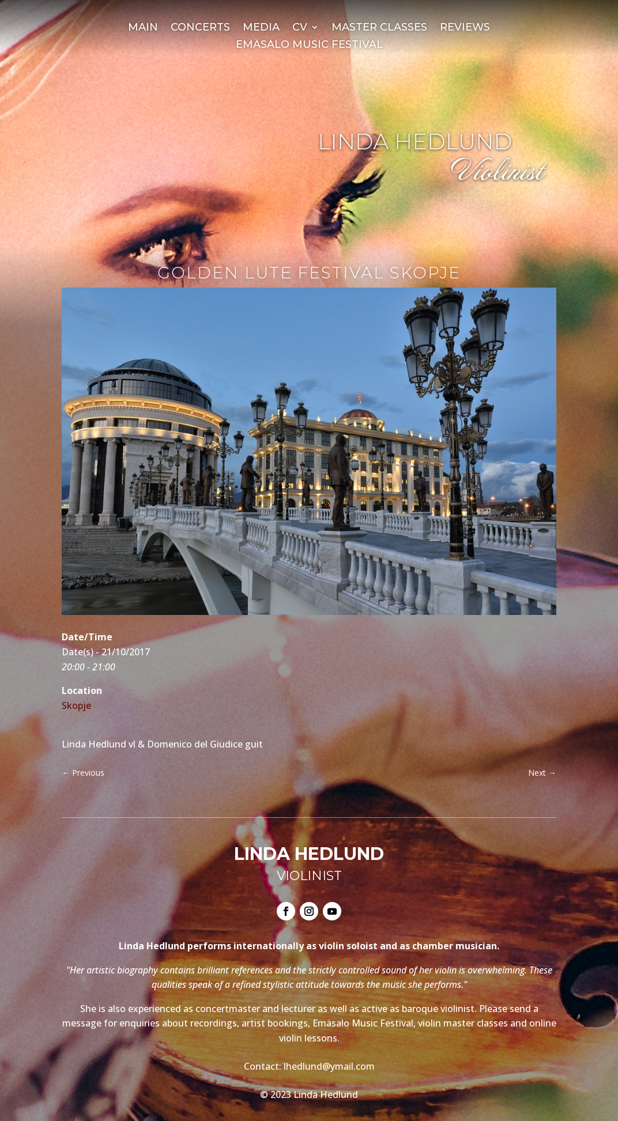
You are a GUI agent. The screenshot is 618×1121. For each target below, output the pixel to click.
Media (261, 28)
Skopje (76, 705)
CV (299, 28)
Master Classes (379, 28)
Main (143, 28)
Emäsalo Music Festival (309, 45)
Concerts (200, 28)
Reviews (465, 28)
